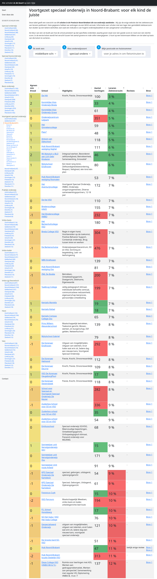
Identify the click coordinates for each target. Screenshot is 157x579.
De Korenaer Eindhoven (47, 344)
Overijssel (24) (9, 39)
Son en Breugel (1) (12, 147)
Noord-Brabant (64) (11, 229)
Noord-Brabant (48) (11, 32)
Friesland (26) (9, 361)
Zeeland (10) (9, 52)
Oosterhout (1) (11, 154)
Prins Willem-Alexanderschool (49, 324)
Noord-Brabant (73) (11, 348)
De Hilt (44, 95)
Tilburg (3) (9, 134)
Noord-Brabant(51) (11, 123)
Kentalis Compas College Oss (49, 317)
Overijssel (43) (9, 261)
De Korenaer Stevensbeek (47, 382)
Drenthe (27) (9, 303)
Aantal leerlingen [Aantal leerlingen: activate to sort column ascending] (99, 89)
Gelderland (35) (10, 63)
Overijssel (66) (9, 292)
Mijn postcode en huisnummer (117, 48)
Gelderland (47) (10, 35)
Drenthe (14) (9, 335)
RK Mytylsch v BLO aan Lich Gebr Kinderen (49, 156)
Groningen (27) (10, 240)
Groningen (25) (10, 331)
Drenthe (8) (8, 78)
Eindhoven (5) (10, 129)
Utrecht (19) (9, 69)
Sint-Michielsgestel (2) (13, 141)
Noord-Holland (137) (12, 285)
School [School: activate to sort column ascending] (44, 90)
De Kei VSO (46, 199)
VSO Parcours (47, 499)
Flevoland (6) (9, 82)
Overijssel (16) (9, 201)
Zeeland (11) (9, 277)
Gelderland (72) (10, 350)
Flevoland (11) (9, 48)
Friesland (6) (9, 216)
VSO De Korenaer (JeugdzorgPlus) (49, 375)
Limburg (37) (9, 233)
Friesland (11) (9, 74)
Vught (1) (9, 160)
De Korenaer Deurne (47, 367)
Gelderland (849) (10, 93)
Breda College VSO (50, 231)
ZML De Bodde (48, 274)
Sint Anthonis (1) (11, 162)
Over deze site (8, 14)
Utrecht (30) (9, 238)
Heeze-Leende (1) (11, 158)
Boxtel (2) (9, 136)
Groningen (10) (10, 76)
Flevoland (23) (9, 305)
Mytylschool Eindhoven (46, 165)
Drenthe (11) (9, 186)
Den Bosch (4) (10, 130)
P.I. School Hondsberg (46, 511)
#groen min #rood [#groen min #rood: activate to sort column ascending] (33, 88)
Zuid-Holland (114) (11, 222)
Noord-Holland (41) (11, 60)
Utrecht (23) (9, 41)
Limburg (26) (9, 173)
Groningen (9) (9, 208)
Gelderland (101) (10, 289)
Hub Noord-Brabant (50, 547)
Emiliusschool (47, 426)
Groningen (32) (10, 300)
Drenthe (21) (9, 272)
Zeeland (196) (9, 110)
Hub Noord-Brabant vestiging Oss (50, 268)
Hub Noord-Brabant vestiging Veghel (50, 147)
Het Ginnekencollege (49, 126)
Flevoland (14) (9, 244)
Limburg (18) (9, 71)
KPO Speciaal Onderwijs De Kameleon (47, 475)
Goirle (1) (9, 163)
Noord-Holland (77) (11, 255)
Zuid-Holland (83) (11, 119)
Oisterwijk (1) (10, 152)
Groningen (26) (10, 270)
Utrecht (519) (9, 97)
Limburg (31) (9, 328)
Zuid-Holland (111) (11, 253)
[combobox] (124, 54)
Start (4, 10)
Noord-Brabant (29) (11, 65)
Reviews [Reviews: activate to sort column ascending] (131, 90)
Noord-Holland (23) (11, 194)
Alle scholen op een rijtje (14, 3)
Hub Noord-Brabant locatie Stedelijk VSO (50, 556)
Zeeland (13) (9, 182)
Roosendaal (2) (11, 140)
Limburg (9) (9, 205)
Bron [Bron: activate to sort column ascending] (148, 90)
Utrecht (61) (9, 294)
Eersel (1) (9, 149)
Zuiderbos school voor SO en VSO (49, 412)
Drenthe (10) (9, 50)
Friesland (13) (9, 46)
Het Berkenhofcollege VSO (49, 224)
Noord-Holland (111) (12, 345)
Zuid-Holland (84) (11, 28)
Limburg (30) (9, 37)
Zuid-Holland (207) (11, 283)
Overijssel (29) (9, 171)
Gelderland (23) (10, 197)
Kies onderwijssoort (77, 48)
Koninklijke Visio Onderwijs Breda (49, 103)
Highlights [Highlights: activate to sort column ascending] (67, 90)
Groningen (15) (10, 177)
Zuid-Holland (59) (11, 58)
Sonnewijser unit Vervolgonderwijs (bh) (49, 447)
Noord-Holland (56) (11, 30)
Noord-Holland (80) (11, 225)
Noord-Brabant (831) (12, 95)
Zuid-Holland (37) (11, 192)
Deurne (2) (10, 138)
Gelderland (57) (10, 121)
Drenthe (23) (9, 242)
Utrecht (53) (9, 322)
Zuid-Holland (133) (11, 313)
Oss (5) (8, 127)
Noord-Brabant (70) (11, 320)
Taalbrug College (49, 287)
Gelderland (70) (10, 227)
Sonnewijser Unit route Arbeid (49, 466)
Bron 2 (149, 550)
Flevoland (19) (9, 333)
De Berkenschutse (49, 247)
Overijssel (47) (9, 231)
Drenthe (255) (9, 106)
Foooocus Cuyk (48, 492)
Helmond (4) (10, 132)
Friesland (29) (9, 266)
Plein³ (44, 132)
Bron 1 (149, 95)
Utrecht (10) (9, 203)
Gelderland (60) (10, 259)
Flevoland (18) (9, 363)
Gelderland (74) (10, 317)
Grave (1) (9, 156)
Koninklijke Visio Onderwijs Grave (49, 111)
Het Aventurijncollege (49, 185)
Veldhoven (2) (10, 143)
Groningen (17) (10, 43)
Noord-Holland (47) (11, 169)
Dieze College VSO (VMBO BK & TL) (49, 563)
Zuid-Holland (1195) (11, 88)
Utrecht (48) (9, 352)
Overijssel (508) (10, 99)
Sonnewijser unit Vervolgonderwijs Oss (49, 457)
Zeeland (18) (9, 307)
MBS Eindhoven (48, 260)
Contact (5, 379)
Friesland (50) (9, 296)
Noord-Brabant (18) (11, 199)
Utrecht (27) (9, 268)
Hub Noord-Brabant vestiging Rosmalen (50, 178)
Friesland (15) (9, 180)
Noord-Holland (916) (12, 91)
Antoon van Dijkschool (46, 140)
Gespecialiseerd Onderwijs (48, 525)
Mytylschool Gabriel (50, 336)
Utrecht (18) (9, 175)
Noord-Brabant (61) (11, 257)
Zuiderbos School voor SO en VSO (49, 405)
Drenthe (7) (8, 210)
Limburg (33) (9, 264)
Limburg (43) (9, 298)
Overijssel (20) (9, 67)
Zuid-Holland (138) (11, 343)
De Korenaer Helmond (47, 360)
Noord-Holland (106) (12, 315)
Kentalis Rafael (48, 309)
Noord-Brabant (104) (12, 287)
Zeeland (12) (9, 247)
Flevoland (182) (10, 113)
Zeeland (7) (8, 80)
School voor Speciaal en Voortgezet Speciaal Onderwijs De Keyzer (50, 394)
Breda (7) (9, 125)
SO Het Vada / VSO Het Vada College (49, 518)
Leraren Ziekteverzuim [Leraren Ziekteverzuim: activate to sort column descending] (116, 89)
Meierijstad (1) (11, 165)
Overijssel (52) (9, 324)
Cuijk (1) (9, 151)
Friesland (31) (9, 236)
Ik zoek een (38, 48)
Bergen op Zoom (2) (12, 145)
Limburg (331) (9, 104)
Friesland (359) (10, 102)
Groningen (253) (10, 108)
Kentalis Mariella (49, 302)
